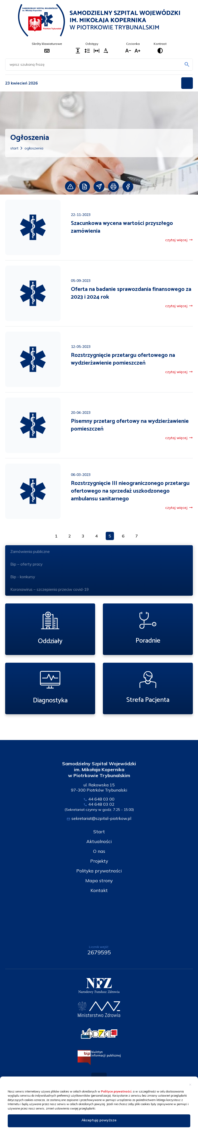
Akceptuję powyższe (99, 1120)
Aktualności (99, 841)
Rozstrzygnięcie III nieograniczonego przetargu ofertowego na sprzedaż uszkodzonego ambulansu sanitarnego (130, 491)
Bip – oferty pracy (26, 564)
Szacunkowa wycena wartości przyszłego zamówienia (122, 227)
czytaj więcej (179, 240)
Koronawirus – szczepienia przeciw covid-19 (49, 589)
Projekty (99, 861)
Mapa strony (99, 881)
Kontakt (99, 890)
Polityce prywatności (116, 1091)
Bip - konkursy (22, 576)
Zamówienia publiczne (99, 552)
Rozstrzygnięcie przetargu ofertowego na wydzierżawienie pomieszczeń (123, 359)
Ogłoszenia (33, 148)
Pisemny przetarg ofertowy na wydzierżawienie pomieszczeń (130, 425)
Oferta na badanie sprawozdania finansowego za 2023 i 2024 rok (131, 293)
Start (14, 148)
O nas (99, 851)
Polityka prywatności (99, 871)
